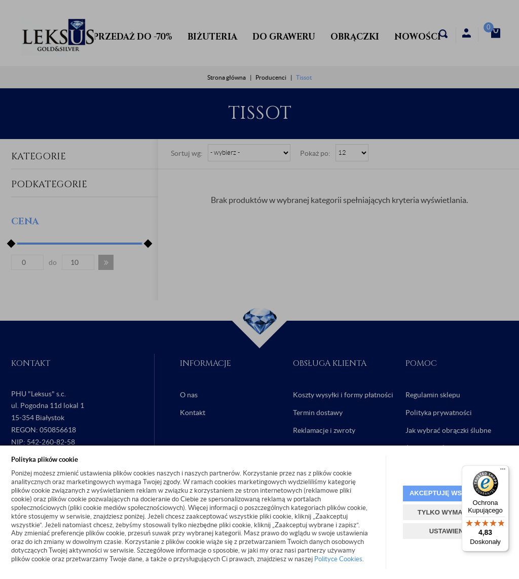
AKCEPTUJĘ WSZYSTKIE (450, 493)
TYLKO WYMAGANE (449, 512)
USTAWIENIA (449, 531)
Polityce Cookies (338, 559)
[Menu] (503, 471)
